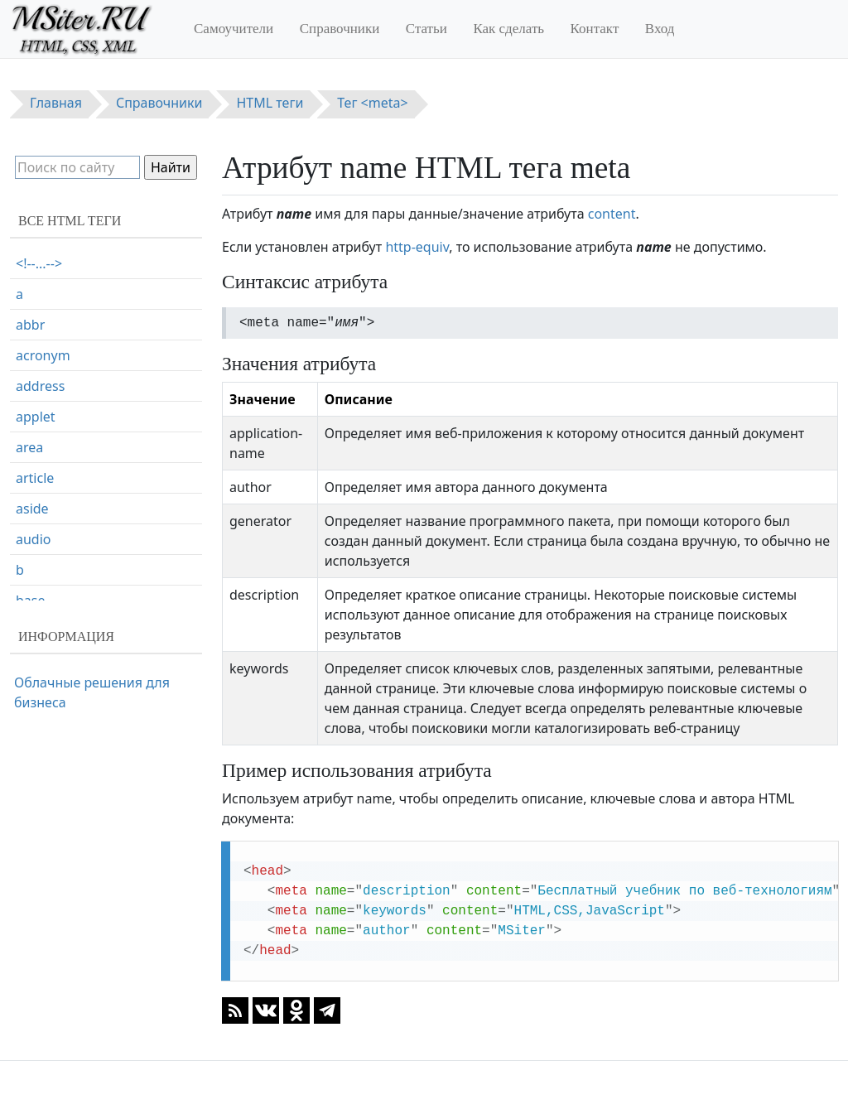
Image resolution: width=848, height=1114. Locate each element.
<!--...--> (39, 263)
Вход (660, 28)
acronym (43, 355)
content (612, 214)
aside (32, 508)
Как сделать (508, 28)
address (40, 386)
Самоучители (233, 28)
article (35, 478)
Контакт (595, 28)
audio (33, 539)
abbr (30, 325)
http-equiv (417, 247)
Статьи (426, 28)
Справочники (340, 28)
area (29, 447)
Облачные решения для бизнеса (92, 692)
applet (35, 417)
